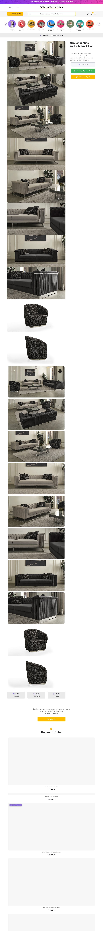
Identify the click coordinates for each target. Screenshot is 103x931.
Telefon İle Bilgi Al (83, 77)
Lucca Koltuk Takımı (52, 786)
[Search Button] (30, 14)
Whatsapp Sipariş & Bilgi (83, 71)
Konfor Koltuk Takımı (51, 796)
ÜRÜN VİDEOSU (16, 695)
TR (16, 7)
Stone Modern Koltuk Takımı (51, 907)
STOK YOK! (83, 64)
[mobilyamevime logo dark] (51, 7)
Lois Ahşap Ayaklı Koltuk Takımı (51, 852)
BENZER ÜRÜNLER (56, 695)
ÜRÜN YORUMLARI (36, 695)
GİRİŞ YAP (51, 719)
